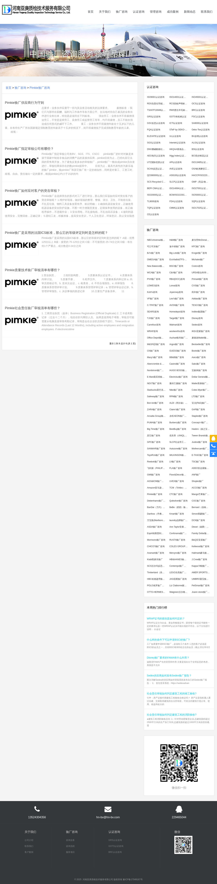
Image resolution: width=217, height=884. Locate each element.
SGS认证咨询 (153, 142)
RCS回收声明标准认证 (179, 103)
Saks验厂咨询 (198, 364)
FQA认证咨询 (153, 129)
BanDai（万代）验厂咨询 (157, 507)
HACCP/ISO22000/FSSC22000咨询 (202, 175)
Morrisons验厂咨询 (156, 540)
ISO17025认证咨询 (201, 208)
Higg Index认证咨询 (178, 155)
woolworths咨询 (177, 331)
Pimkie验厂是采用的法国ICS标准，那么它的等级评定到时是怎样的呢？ (56, 233)
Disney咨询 (197, 318)
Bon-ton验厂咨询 (155, 403)
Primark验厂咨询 (200, 279)
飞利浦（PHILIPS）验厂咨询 (157, 468)
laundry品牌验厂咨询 (179, 520)
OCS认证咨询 (198, 103)
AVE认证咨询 (175, 169)
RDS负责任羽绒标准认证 (157, 103)
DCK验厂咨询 (198, 520)
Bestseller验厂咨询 (201, 344)
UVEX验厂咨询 (176, 481)
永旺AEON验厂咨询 (179, 416)
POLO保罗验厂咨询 (156, 585)
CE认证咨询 (153, 214)
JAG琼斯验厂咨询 (178, 579)
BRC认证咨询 (198, 110)
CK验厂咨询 (153, 351)
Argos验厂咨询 (176, 344)
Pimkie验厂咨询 (40, 87)
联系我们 (206, 17)
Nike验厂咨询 (175, 390)
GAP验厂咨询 (198, 409)
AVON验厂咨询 (176, 305)
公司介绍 (29, 840)
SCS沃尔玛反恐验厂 (157, 566)
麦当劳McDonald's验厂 (202, 240)
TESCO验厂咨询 (200, 305)
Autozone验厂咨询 (178, 448)
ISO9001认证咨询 (155, 97)
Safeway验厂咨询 (155, 396)
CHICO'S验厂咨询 (156, 546)
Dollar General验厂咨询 (202, 377)
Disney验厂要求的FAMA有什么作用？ (168, 657)
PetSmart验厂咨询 (200, 585)
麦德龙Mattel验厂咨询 (202, 338)
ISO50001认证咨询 (201, 195)
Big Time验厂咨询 (155, 429)
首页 (90, 17)
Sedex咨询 (197, 324)
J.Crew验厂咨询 (199, 559)
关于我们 (104, 17)
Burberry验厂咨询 (177, 422)
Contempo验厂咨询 (178, 566)
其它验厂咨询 (153, 435)
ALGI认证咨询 (198, 142)
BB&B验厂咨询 (176, 357)
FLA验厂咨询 (175, 468)
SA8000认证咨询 (200, 123)
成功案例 (172, 17)
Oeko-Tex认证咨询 (201, 129)
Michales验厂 (198, 259)
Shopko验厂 (197, 481)
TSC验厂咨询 (198, 461)
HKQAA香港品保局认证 (179, 149)
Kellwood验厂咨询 (200, 546)
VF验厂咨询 (152, 298)
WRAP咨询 (152, 331)
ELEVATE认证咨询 (156, 136)
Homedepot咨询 (177, 311)
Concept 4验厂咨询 (201, 422)
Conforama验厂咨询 (179, 533)
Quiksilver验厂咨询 (178, 501)
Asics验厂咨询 (199, 357)
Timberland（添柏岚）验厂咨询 (157, 572)
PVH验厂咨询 (153, 279)
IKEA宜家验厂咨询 (201, 331)
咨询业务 (70, 840)
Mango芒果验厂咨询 (201, 494)
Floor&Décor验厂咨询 (179, 474)
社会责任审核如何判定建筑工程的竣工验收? (171, 693)
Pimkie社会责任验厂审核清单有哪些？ (32, 308)
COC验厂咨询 (198, 501)
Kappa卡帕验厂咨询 (201, 566)
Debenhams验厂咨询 (157, 501)
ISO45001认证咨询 (201, 97)
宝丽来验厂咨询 (199, 370)
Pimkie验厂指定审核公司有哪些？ (29, 149)
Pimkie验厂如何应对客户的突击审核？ (32, 191)
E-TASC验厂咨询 (200, 455)
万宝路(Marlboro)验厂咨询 (157, 520)
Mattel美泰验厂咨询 (201, 383)
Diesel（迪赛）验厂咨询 (202, 527)
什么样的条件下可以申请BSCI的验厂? (168, 639)
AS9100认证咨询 (177, 175)
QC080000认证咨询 (156, 175)
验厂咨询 (121, 17)
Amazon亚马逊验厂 (156, 487)
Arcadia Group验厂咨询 (157, 416)
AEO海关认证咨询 (156, 155)
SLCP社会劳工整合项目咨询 (179, 442)
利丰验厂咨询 (198, 292)
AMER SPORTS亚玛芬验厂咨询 (202, 572)
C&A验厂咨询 (176, 272)
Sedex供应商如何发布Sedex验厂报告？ (169, 675)
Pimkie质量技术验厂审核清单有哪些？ (32, 270)
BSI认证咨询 (198, 149)
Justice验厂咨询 (199, 442)
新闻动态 (189, 17)
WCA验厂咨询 (154, 272)
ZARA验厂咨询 (154, 409)
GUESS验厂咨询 (177, 351)
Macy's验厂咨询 (154, 357)
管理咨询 (155, 17)
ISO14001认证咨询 (178, 97)
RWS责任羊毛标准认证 (179, 110)
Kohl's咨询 (152, 292)
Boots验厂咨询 (199, 351)
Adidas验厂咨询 (199, 298)
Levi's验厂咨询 (176, 298)
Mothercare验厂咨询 (201, 448)
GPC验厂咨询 (153, 442)
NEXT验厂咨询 (154, 383)
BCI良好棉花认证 (200, 155)
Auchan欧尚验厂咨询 (179, 338)
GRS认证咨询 (153, 116)
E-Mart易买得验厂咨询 (157, 377)
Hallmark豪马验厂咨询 (202, 553)
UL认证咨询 (175, 136)
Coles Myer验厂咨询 (201, 390)
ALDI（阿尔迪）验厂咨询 (179, 403)
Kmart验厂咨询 (176, 514)
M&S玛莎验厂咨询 (156, 344)
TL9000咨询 (153, 201)
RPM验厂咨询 (176, 396)
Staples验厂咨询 (200, 416)
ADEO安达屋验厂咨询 (202, 468)
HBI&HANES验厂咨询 (179, 559)
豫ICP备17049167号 (132, 879)
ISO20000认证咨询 (156, 195)
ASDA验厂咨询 (154, 527)
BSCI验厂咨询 (176, 266)
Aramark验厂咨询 (155, 553)
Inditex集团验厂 (199, 311)
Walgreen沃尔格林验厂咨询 (179, 592)
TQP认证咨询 (153, 208)
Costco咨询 (197, 266)
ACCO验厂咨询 (199, 487)
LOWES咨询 (153, 285)
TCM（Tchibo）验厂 (179, 487)
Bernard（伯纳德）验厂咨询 (202, 507)
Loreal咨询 (174, 285)
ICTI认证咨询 (175, 123)
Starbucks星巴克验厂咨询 (157, 390)
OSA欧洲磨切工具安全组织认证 (202, 169)
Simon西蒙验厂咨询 (201, 514)
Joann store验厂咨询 (202, 592)
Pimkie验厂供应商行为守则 (24, 103)
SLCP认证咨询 (176, 182)
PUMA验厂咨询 (154, 422)
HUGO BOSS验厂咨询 (179, 370)
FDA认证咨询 (175, 201)
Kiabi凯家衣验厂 (155, 559)
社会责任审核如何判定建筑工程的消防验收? (171, 714)
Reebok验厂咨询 (155, 461)
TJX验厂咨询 (153, 318)
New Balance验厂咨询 (157, 266)
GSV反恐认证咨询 (156, 123)
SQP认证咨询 (198, 201)
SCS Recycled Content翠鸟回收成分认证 (157, 182)
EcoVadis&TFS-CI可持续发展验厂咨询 (179, 259)
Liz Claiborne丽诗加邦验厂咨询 (179, 585)
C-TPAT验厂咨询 (155, 305)
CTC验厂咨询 (176, 494)
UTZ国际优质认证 (155, 162)
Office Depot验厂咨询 (157, 338)
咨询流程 (70, 846)
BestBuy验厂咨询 (177, 429)
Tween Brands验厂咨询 (202, 435)
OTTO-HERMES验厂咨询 (157, 592)
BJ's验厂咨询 (153, 253)
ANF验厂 (196, 474)
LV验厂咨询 (175, 461)
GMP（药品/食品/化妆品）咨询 (202, 182)
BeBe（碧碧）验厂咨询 (179, 507)
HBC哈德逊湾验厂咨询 (157, 579)
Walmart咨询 (175, 324)
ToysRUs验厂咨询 (155, 455)
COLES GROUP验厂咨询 (179, 546)
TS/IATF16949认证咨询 (157, 110)
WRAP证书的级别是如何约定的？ (166, 618)
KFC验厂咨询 (198, 246)
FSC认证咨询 (198, 116)
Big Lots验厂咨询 (177, 253)
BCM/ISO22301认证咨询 (179, 195)
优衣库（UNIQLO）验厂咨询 (179, 435)
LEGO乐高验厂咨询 (178, 572)
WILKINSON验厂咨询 (179, 455)
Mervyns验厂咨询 (177, 553)
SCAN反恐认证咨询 (156, 169)
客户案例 (29, 852)
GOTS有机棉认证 (177, 116)
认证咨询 (138, 17)
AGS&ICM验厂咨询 (156, 481)
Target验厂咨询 (176, 318)
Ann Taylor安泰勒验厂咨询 (179, 527)
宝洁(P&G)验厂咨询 (201, 403)
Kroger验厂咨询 (199, 253)
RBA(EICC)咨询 (177, 279)
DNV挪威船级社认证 (157, 149)
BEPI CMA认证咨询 (156, 188)
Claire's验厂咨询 (177, 409)
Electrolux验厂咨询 (178, 377)
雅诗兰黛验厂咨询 (178, 383)
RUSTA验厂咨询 (177, 540)
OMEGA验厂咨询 (155, 259)
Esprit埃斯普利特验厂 (157, 533)
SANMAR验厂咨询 (156, 448)
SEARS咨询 (153, 311)
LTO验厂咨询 (198, 396)
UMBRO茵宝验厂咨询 (202, 579)
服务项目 (70, 852)
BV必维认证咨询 (200, 136)
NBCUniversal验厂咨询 (157, 240)
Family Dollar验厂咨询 (202, 533)
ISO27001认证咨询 (201, 188)
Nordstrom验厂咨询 (156, 370)
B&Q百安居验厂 (199, 540)
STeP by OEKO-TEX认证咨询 (179, 129)
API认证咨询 (175, 162)
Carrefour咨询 (154, 324)
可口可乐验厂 (153, 246)
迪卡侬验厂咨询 (177, 246)
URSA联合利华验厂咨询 (202, 272)
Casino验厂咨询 (177, 364)
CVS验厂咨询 (198, 285)
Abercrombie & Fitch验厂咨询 (157, 364)
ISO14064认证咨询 (178, 188)
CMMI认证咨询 (176, 208)
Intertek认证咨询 (177, 142)
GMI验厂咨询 (153, 474)
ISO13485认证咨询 (201, 162)
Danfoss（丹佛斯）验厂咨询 (157, 514)
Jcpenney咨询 (176, 292)
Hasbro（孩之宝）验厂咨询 (202, 429)
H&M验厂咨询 (176, 240)
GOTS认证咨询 (116, 846)
